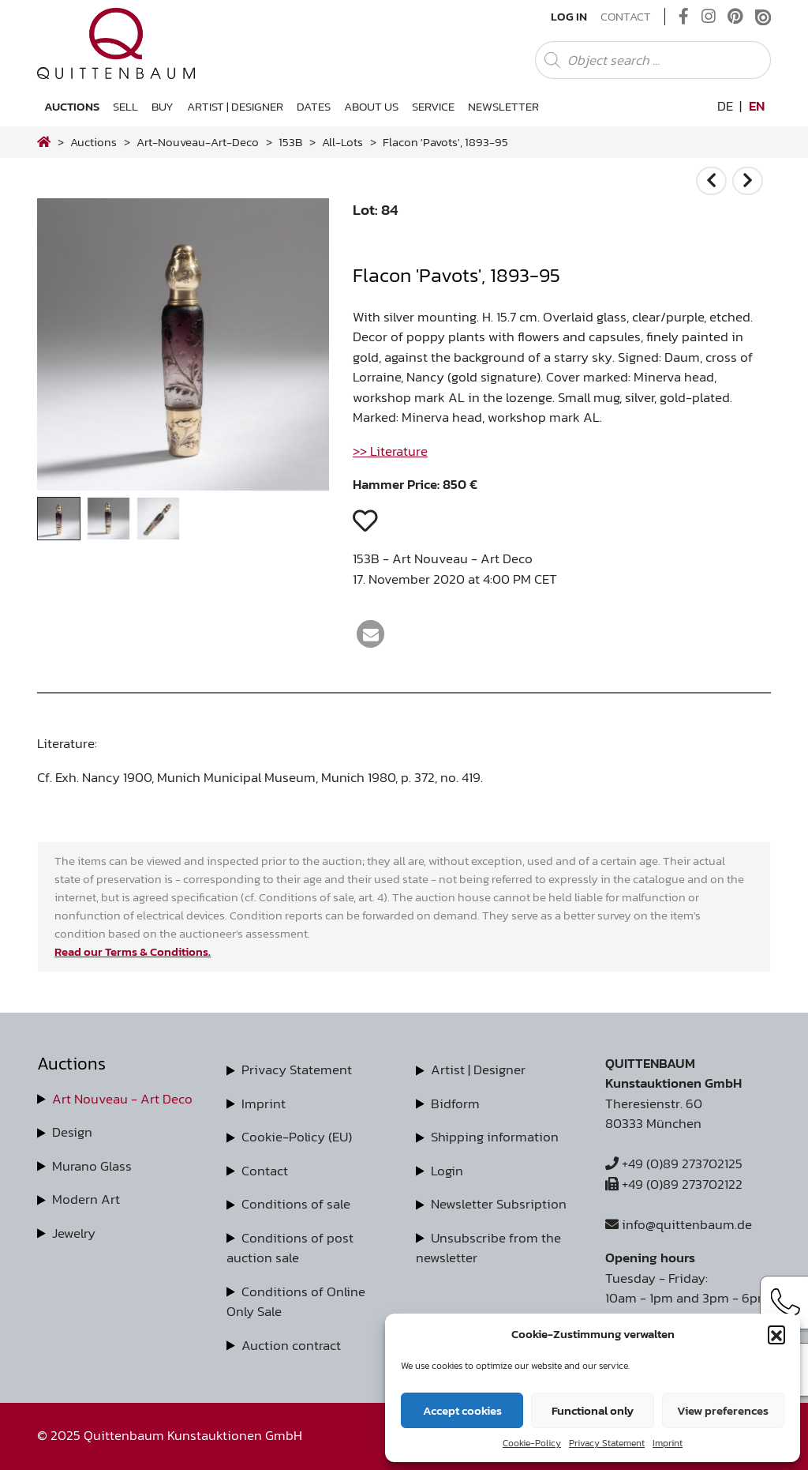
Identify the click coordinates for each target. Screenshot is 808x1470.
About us (371, 106)
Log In (569, 16)
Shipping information (495, 1136)
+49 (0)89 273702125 (674, 1163)
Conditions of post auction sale (290, 1248)
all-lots (342, 142)
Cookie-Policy (532, 1443)
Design (72, 1132)
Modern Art (86, 1199)
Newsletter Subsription (499, 1204)
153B (290, 142)
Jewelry (73, 1233)
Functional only (593, 1410)
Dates (314, 106)
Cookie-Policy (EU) (296, 1136)
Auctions (71, 106)
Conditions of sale (295, 1204)
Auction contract (291, 1345)
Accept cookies (462, 1410)
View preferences (723, 1410)
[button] (776, 1334)
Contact (625, 16)
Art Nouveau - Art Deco (122, 1098)
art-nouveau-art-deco (198, 142)
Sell (125, 106)
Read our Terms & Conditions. (132, 951)
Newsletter (503, 106)
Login (447, 1170)
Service (433, 106)
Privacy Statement (607, 1443)
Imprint (668, 1443)
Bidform (455, 1103)
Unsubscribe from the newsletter (488, 1248)
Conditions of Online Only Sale (295, 1301)
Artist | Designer (235, 106)
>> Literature (390, 451)
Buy (163, 106)
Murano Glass (92, 1166)
